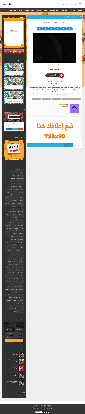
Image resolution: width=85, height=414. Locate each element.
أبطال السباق (14, 175)
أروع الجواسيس (13, 203)
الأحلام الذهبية (20, 242)
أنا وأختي (14, 222)
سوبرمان (10, 297)
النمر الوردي (14, 261)
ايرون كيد (21, 264)
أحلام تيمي (8, 192)
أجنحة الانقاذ (14, 192)
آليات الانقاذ (9, 170)
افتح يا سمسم (8, 233)
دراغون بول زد (14, 292)
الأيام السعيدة (7, 247)
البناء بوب (17, 250)
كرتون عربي (21, 305)
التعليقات (78, 145)
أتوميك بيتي (10, 189)
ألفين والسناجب (15, 217)
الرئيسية (80, 10)
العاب (32, 10)
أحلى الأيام (10, 195)
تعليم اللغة (39, 10)
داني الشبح (21, 292)
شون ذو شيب (15, 300)
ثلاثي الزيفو (9, 286)
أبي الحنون (16, 189)
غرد (76, 99)
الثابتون (11, 253)
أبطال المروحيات (20, 181)
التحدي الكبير (21, 253)
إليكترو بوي (9, 228)
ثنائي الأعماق (21, 289)
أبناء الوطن (21, 189)
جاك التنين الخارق (14, 289)
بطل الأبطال (10, 269)
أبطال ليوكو (21, 186)
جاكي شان (7, 289)
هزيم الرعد (21, 308)
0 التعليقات (68, 145)
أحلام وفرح (16, 195)
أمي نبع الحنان (20, 222)
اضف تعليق (46, 94)
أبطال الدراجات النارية (13, 172)
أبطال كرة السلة (20, 183)
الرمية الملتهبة (14, 256)
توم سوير (21, 283)
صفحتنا (9, 128)
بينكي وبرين (10, 278)
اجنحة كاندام (21, 233)
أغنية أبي (13, 208)
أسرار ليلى (7, 203)
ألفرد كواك (21, 217)
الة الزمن (8, 250)
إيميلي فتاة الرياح (10, 231)
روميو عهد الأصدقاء (12, 294)
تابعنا (15, 128)
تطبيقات (27, 10)
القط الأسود (21, 258)
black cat (21, 170)
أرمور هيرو (7, 200)
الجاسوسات (21, 256)
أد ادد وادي (15, 197)
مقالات (45, 10)
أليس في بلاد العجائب (19, 219)
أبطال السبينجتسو (20, 178)
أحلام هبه (21, 195)
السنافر (9, 256)
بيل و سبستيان (16, 278)
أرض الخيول (21, 200)
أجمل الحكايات (21, 192)
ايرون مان (16, 264)
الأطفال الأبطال (8, 242)
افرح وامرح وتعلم (20, 236)
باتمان (22, 267)
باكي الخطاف (21, 269)
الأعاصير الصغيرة (20, 244)
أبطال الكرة (13, 178)
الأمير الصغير (10, 244)
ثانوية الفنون (15, 286)
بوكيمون (9, 272)
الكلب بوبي (11, 258)
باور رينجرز (15, 269)
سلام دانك (15, 297)
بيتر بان (6, 275)
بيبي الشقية (12, 275)
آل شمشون (15, 170)
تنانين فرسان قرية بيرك (10, 281)
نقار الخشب (12, 305)
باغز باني (12, 267)
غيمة (19, 303)
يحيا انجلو (21, 311)
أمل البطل (12, 219)
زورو (5, 294)
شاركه (66, 99)
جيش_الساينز (7, 4)
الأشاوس (14, 242)
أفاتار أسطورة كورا (12, 211)
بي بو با (17, 275)
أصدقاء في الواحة (20, 208)
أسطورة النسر (13, 206)
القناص (16, 258)
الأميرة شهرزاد (14, 247)
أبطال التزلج (21, 172)
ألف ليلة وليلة (8, 214)
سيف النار (21, 300)
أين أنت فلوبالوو (15, 228)
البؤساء (22, 250)
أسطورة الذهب (20, 206)
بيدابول (22, 278)
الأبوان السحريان (20, 239)
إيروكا (22, 231)
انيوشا (9, 261)
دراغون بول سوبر (20, 294)
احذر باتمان (15, 233)
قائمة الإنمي (64, 10)
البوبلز (13, 250)
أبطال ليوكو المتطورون (13, 186)
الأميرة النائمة (21, 247)
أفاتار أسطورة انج (20, 211)
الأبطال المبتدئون (12, 236)
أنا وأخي (9, 222)
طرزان (22, 303)
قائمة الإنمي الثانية (54, 10)
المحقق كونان (21, 261)
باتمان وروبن (17, 267)
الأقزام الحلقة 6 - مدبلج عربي (54, 22)
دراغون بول (72, 10)
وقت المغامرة (15, 308)
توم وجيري (16, 283)
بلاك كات (21, 272)
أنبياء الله (21, 225)
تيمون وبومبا (21, 286)
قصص (15, 303)
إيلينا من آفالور (17, 231)
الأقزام (51, 94)
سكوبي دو (21, 297)
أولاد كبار (21, 228)
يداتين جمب (16, 311)
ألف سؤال (14, 214)
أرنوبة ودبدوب (20, 203)
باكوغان (7, 267)
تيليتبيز (11, 283)
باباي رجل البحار (10, 264)
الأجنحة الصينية (13, 239)
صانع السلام (9, 300)
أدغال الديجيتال (8, 197)
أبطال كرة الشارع (13, 183)
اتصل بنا (20, 10)
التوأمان (15, 253)
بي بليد (22, 275)
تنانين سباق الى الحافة (19, 281)
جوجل (20, 128)
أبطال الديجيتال (20, 175)
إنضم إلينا (14, 117)
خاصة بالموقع (13, 10)
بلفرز (18, 272)
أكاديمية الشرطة (20, 214)
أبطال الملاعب (13, 181)
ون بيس (9, 308)
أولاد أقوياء (8, 225)
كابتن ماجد (10, 303)
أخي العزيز (21, 197)
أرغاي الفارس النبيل (14, 200)
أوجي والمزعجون (15, 225)
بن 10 (14, 272)
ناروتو (16, 305)
